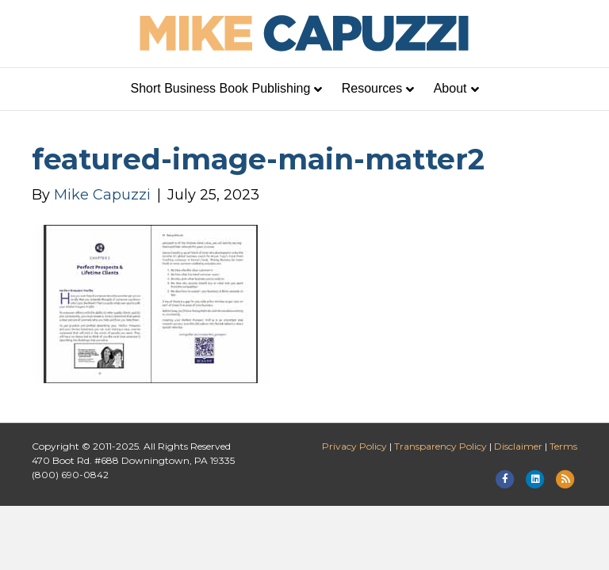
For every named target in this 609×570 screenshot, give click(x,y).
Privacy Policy (354, 446)
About (450, 88)
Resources (372, 88)
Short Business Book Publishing (221, 88)
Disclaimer (518, 446)
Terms (563, 446)
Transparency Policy (440, 446)
